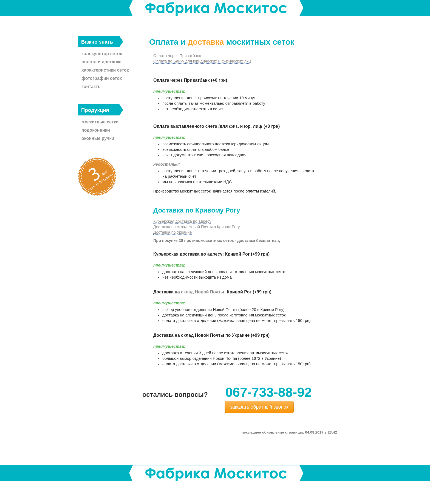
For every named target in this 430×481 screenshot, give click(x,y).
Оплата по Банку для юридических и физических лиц (202, 61)
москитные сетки (100, 122)
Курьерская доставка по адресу (182, 221)
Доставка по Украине (172, 232)
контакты (91, 86)
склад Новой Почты (202, 292)
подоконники (95, 130)
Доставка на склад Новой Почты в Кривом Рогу (196, 227)
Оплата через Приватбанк (177, 55)
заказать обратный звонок (259, 407)
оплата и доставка (101, 62)
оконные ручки (97, 138)
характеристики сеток (105, 70)
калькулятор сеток (101, 53)
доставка (206, 41)
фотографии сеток (101, 78)
